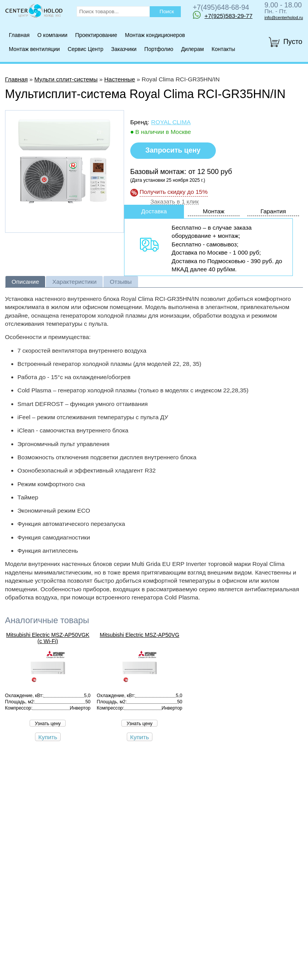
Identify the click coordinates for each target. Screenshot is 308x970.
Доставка (154, 211)
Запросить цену (173, 150)
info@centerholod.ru (283, 17)
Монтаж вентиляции (34, 49)
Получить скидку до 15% (174, 191)
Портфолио (158, 49)
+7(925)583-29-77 (222, 15)
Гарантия (273, 211)
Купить (48, 737)
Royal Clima (171, 122)
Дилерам (192, 49)
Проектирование (96, 35)
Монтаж (213, 211)
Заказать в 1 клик (174, 202)
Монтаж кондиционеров (155, 35)
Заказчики (123, 49)
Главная (19, 35)
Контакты (223, 49)
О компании (52, 35)
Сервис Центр (85, 49)
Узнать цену (48, 723)
